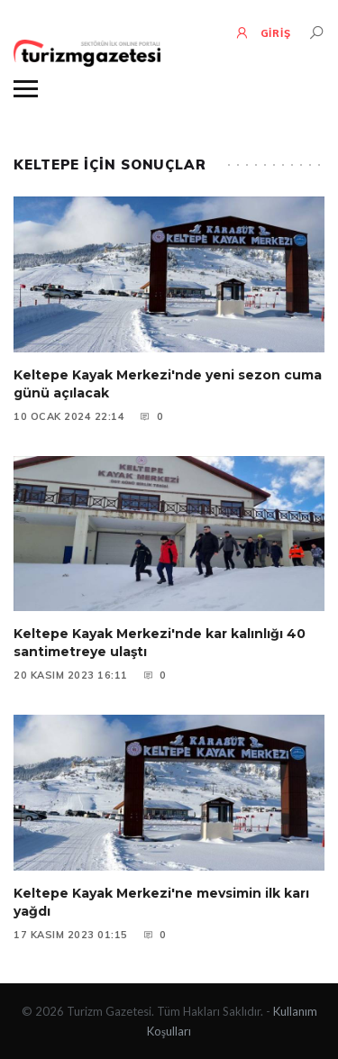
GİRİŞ (262, 32)
